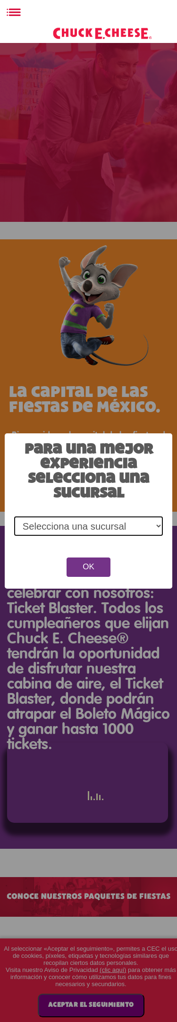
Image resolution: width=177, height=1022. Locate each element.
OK (88, 566)
